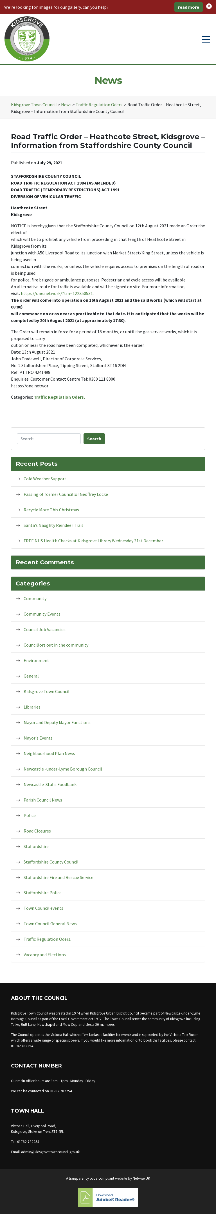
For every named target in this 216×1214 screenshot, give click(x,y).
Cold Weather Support (45, 478)
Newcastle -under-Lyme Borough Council (63, 769)
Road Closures (37, 831)
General (31, 676)
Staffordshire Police (43, 892)
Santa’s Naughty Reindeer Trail (53, 525)
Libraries (32, 707)
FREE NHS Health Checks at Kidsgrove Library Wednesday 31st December (93, 540)
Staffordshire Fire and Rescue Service (58, 877)
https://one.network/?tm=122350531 (57, 293)
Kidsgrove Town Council (46, 691)
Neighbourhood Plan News (49, 753)
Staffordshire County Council (51, 862)
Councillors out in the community (56, 645)
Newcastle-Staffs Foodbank (50, 784)
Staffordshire (36, 846)
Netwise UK (141, 1178)
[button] (209, 5)
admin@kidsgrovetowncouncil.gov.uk (50, 1151)
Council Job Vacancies (45, 629)
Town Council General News (50, 923)
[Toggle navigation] (206, 38)
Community (35, 598)
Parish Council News (43, 800)
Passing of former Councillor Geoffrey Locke (66, 494)
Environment (36, 660)
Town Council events (43, 908)
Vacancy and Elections (45, 954)
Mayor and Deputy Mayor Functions (57, 722)
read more (188, 7)
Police (30, 815)
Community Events (42, 614)
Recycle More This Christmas (51, 509)
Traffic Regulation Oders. (59, 397)
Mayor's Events (38, 738)
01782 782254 (22, 1046)
